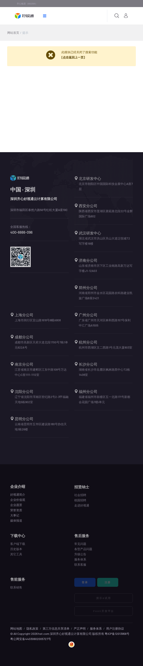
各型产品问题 (83, 551)
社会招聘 (80, 497)
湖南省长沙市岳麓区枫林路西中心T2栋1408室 (104, 374)
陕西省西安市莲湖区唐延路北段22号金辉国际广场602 (106, 216)
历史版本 (16, 551)
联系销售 (16, 589)
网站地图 (16, 628)
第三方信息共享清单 (56, 628)
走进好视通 (81, 507)
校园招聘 (80, 502)
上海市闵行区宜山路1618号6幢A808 (38, 322)
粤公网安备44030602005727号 (30, 639)
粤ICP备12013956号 (117, 633)
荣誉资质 (16, 512)
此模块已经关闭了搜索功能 (79, 52)
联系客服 (80, 567)
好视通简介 (17, 496)
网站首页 (13, 32)
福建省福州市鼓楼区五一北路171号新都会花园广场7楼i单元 (104, 401)
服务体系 (80, 561)
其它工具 (16, 556)
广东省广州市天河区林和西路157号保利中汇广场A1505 (105, 325)
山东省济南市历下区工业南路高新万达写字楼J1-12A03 (105, 270)
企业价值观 (17, 502)
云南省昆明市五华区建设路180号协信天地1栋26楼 (41, 429)
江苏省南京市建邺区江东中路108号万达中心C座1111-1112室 (41, 374)
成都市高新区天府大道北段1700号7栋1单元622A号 (41, 347)
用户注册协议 (115, 628)
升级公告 (80, 556)
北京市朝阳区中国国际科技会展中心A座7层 (106, 188)
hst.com (43, 633)
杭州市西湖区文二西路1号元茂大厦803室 (105, 349)
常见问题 (80, 546)
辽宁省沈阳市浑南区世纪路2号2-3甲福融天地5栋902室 (42, 401)
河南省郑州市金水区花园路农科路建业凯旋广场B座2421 (105, 297)
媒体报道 (16, 522)
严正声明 (80, 628)
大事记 (14, 517)
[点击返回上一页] (73, 57)
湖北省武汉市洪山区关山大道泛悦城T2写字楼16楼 (104, 243)
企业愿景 (16, 507)
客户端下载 (17, 546)
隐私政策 (32, 628)
